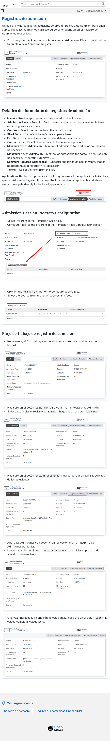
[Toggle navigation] (2, 10)
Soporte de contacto (17, 711)
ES (79, 10)
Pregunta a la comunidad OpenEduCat (58, 711)
